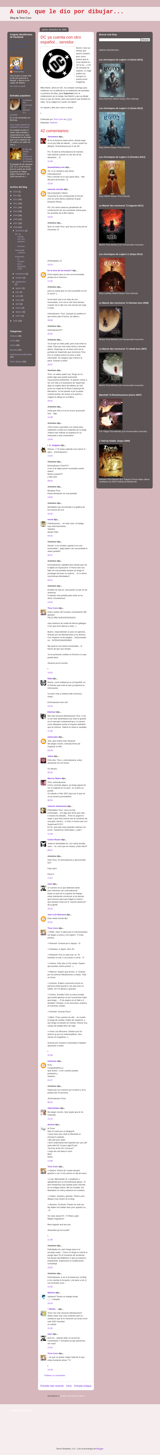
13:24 (50, 1347)
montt (50, 519)
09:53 (50, 481)
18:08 (50, 320)
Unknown (52, 1061)
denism (51, 1124)
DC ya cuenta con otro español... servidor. (20, 240)
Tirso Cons (53, 608)
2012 (15, 203)
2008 (15, 219)
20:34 (50, 334)
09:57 (50, 850)
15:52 (50, 672)
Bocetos (13, 350)
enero (18, 316)
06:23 (50, 1102)
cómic (12, 340)
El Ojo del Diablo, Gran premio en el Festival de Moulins (28, 155)
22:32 (50, 922)
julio (18, 292)
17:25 (50, 281)
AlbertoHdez (54, 1108)
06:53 (50, 800)
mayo (18, 300)
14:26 (50, 602)
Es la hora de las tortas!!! (60, 270)
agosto (19, 288)
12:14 (50, 1119)
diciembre (20, 230)
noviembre (21, 274)
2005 (15, 321)
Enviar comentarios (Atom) (72, 1396)
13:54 (50, 497)
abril (18, 304)
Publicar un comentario (54, 1375)
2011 (15, 207)
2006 (15, 227)
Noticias (53, 122)
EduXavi (51, 712)
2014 (15, 195)
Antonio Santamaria (57, 806)
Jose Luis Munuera (57, 914)
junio (18, 296)
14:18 (50, 1369)
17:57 (50, 878)
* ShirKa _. (53, 1309)
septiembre (21, 282)
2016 (15, 191)
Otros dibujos (16, 361)
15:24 (50, 456)
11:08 (50, 1161)
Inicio (69, 1386)
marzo (19, 308)
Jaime (50, 756)
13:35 (50, 1267)
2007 (15, 223)
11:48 (50, 1239)
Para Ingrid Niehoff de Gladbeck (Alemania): (20, 126)
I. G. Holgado (54, 445)
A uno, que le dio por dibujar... (67, 11)
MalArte (51, 1292)
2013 (15, 199)
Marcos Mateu (54, 778)
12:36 (50, 161)
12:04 (50, 439)
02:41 (50, 580)
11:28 (50, 834)
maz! (50, 884)
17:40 (50, 731)
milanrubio (53, 737)
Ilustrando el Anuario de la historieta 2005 (20, 262)
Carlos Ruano (54, 839)
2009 (15, 215)
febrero (19, 312)
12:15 (50, 706)
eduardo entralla (55, 189)
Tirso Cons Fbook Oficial (19, 42)
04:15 (50, 536)
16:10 (50, 908)
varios (12, 345)
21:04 (50, 1287)
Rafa (50, 678)
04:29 (50, 750)
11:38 (50, 417)
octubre (19, 278)
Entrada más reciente (52, 1386)
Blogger (99, 1449)
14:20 (50, 217)
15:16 (50, 1328)
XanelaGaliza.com (56, 167)
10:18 (50, 1303)
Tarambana (53, 136)
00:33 (50, 772)
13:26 (50, 183)
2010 (15, 211)
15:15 (50, 264)
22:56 (50, 1055)
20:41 (50, 401)
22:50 (50, 514)
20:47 (50, 555)
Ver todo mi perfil (17, 86)
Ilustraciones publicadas (21, 354)
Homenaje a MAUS (20, 251)
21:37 (50, 1080)
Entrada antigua (82, 1386)
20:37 (50, 364)
